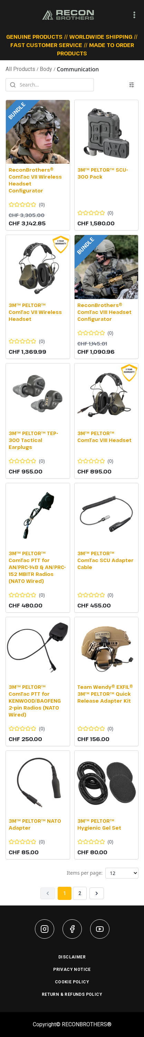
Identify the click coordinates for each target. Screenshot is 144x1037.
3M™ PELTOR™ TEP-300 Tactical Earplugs (33, 440)
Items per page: (85, 872)
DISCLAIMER (72, 957)
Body (46, 69)
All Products (20, 69)
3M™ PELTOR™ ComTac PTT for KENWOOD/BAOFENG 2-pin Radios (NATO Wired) (35, 701)
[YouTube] (99, 929)
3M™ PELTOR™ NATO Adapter (35, 824)
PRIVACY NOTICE (72, 969)
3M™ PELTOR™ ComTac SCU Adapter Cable (105, 560)
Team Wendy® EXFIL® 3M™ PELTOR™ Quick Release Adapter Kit (105, 694)
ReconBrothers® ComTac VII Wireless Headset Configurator (35, 180)
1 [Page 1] (64, 893)
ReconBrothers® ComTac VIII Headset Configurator (104, 312)
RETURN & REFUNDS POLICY (72, 994)
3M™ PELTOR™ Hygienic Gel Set (99, 824)
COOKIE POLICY (72, 982)
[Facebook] (72, 929)
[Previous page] (47, 893)
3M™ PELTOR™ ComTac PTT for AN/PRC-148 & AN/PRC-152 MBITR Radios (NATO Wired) (37, 567)
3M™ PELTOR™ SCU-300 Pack (102, 173)
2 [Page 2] (79, 893)
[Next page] (96, 893)
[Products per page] (121, 873)
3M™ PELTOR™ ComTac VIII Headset (104, 436)
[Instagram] (44, 929)
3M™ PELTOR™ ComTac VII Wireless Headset (35, 312)
